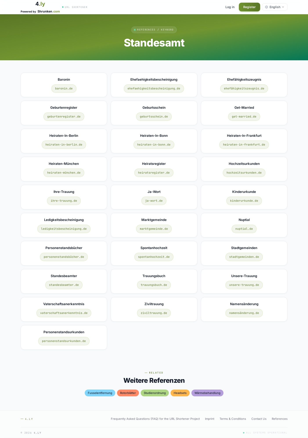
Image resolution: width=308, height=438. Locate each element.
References (280, 418)
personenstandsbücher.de (64, 257)
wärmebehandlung (207, 393)
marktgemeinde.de (154, 229)
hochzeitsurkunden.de (244, 172)
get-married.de (244, 116)
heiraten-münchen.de (64, 172)
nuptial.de (244, 229)
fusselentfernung (100, 393)
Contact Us (259, 418)
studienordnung (155, 393)
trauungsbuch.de (154, 285)
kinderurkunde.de (244, 201)
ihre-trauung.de (64, 201)
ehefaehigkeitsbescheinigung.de (154, 88)
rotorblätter (128, 393)
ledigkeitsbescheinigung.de (64, 229)
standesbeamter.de (64, 285)
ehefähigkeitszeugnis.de (244, 88)
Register (249, 7)
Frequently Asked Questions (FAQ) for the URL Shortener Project (155, 418)
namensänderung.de (244, 313)
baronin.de (64, 88)
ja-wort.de (154, 201)
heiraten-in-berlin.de (63, 144)
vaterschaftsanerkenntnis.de (64, 313)
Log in (229, 7)
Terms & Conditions (233, 418)
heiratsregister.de (154, 172)
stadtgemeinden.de (244, 257)
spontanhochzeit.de (154, 257)
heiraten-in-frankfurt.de (244, 144)
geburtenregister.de (64, 116)
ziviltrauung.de (154, 313)
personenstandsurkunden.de (64, 341)
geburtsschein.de (154, 116)
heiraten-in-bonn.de (154, 144)
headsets (180, 393)
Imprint (209, 418)
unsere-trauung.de (244, 285)
